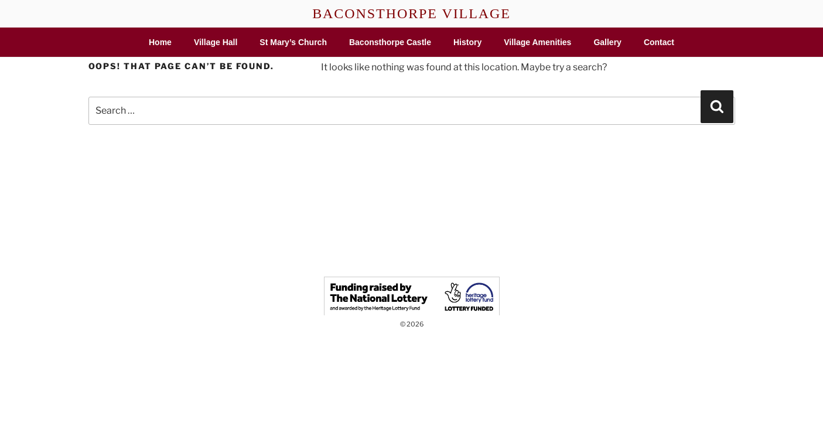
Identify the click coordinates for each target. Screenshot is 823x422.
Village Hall (215, 42)
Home (160, 42)
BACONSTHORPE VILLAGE (411, 13)
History (467, 42)
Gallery (607, 42)
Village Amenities (537, 42)
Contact (659, 42)
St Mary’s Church (293, 42)
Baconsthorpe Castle (390, 42)
